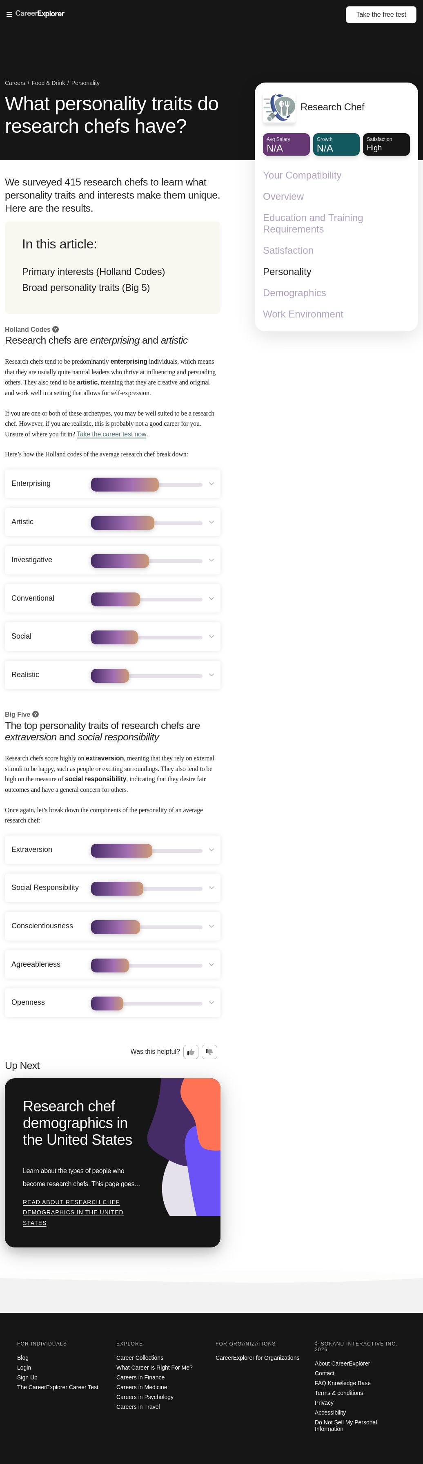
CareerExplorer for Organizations (257, 1357)
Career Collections (139, 1357)
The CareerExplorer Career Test (57, 1387)
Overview (283, 196)
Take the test (381, 14)
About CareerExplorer (342, 1363)
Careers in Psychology (145, 1397)
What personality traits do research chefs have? (111, 115)
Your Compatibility (302, 175)
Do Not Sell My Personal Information (346, 1425)
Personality (287, 271)
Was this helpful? (155, 1051)
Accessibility (330, 1412)
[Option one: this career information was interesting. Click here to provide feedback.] (191, 1052)
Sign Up (27, 1377)
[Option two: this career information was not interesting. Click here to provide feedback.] (209, 1052)
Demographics (294, 292)
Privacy (324, 1402)
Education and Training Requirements (313, 223)
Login (24, 1367)
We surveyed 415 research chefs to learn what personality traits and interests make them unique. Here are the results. (112, 195)
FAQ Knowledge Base (343, 1383)
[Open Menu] (176, 15)
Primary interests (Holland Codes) (93, 271)
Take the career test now (111, 434)
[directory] (112, 267)
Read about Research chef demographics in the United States (73, 1212)
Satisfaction (288, 250)
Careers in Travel (138, 1407)
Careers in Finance (140, 1377)
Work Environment (303, 314)
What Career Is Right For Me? (154, 1367)
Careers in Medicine (141, 1387)
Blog (23, 1357)
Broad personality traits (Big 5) (86, 287)
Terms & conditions (339, 1393)
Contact (324, 1373)
